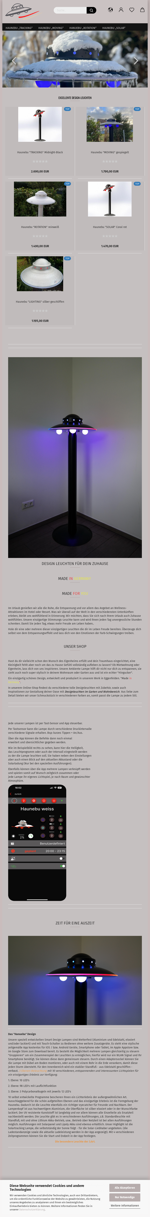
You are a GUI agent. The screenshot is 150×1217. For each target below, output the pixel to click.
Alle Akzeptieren (125, 1187)
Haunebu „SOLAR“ (113, 28)
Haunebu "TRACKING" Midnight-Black (40, 155)
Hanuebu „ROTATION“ (83, 28)
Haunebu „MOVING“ (51, 28)
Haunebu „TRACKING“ (19, 28)
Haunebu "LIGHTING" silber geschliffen (40, 304)
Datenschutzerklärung (32, 1209)
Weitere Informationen (125, 1205)
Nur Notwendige (125, 1197)
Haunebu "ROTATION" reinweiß (40, 229)
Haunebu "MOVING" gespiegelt (110, 155)
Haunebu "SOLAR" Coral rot (110, 229)
